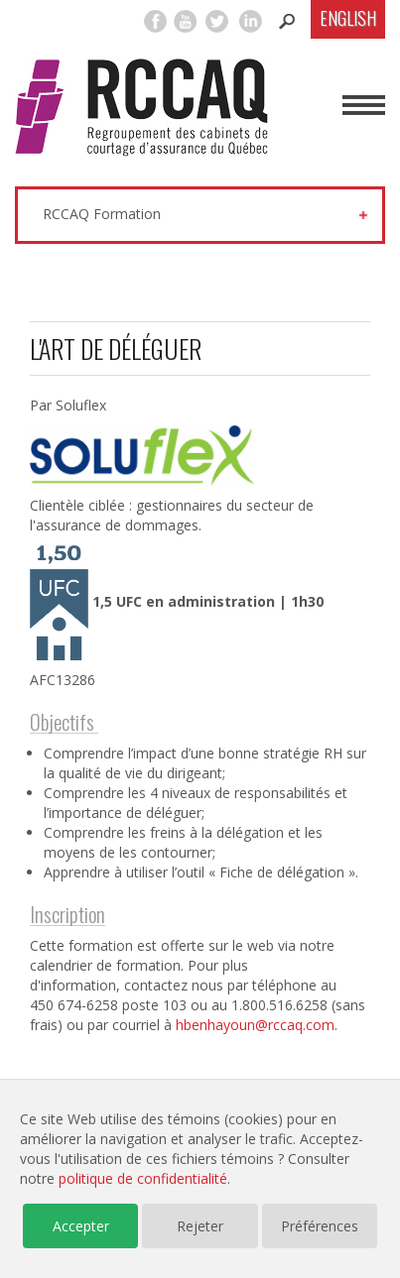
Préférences (319, 1226)
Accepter (81, 1226)
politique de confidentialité (143, 1178)
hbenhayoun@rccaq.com (255, 1024)
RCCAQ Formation (102, 213)
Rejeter (200, 1226)
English (348, 18)
